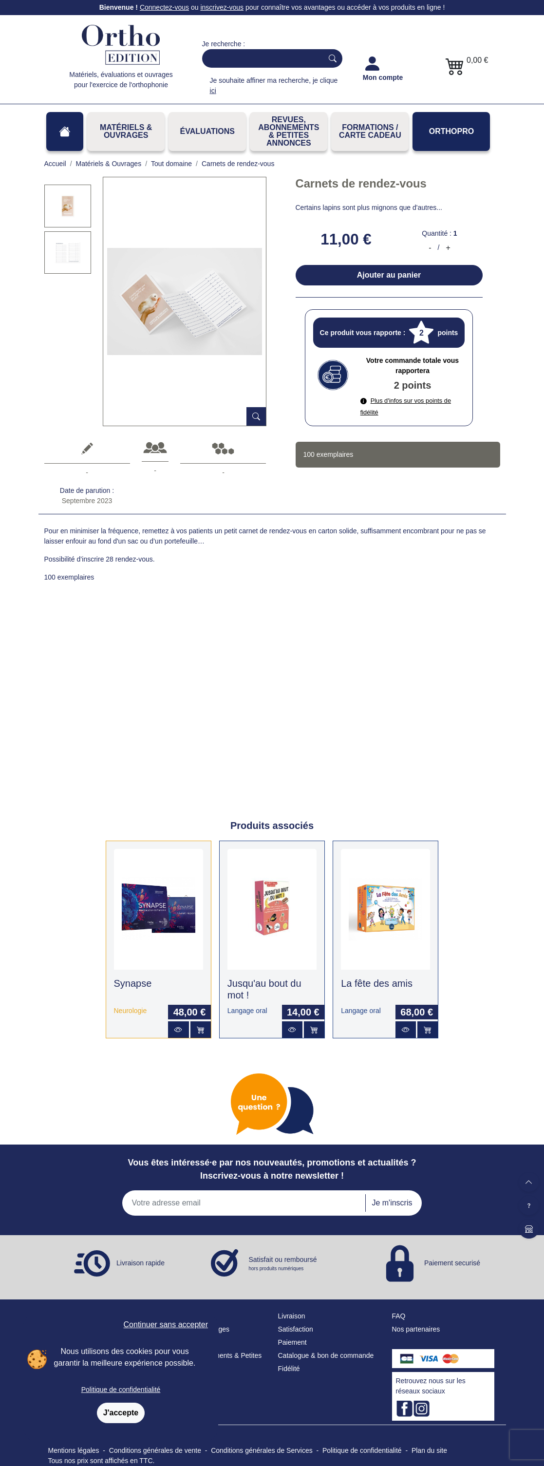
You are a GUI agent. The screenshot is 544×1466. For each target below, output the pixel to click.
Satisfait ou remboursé (283, 1264)
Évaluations (207, 131)
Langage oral (247, 1011)
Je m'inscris (392, 1203)
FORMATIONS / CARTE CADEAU (370, 131)
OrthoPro (451, 131)
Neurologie (130, 1011)
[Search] (260, 58)
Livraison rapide (140, 1262)
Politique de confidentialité (121, 1389)
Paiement (292, 1342)
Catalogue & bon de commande (326, 1355)
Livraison (291, 1316)
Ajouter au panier (389, 275)
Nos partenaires (416, 1329)
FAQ (399, 1316)
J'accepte (120, 1413)
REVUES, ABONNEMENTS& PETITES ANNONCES (288, 131)
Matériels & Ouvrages (126, 131)
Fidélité (289, 1368)
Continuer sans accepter (166, 1324)
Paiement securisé (452, 1262)
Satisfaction (295, 1329)
